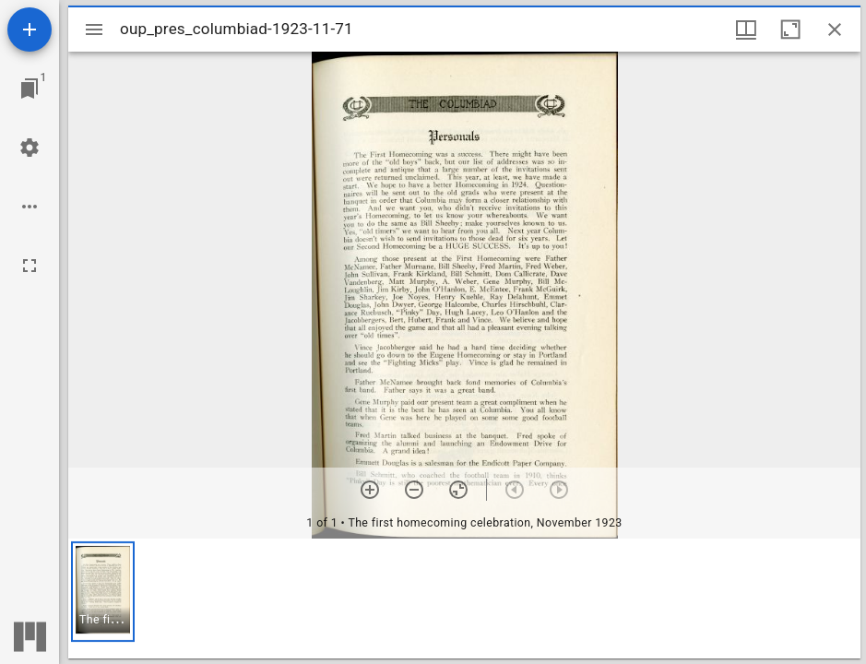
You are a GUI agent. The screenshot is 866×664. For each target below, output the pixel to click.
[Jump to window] (29, 88)
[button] (103, 591)
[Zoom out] (414, 490)
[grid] (464, 598)
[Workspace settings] (29, 147)
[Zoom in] (370, 490)
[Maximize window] (790, 29)
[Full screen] (29, 265)
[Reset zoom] (458, 490)
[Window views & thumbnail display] (746, 29)
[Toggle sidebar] (94, 29)
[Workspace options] (29, 206)
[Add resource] (29, 29)
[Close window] (835, 29)
